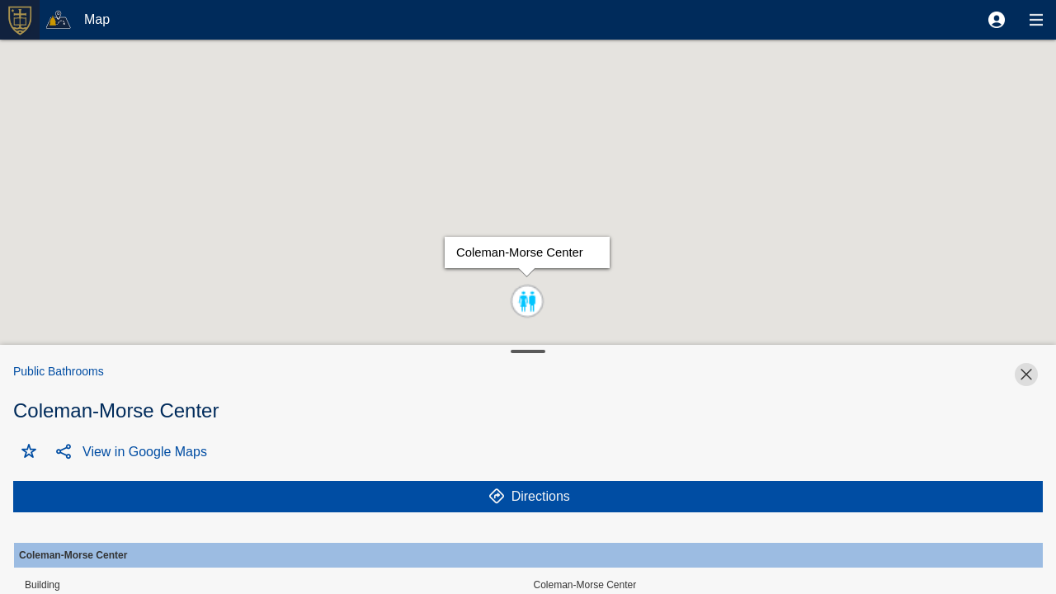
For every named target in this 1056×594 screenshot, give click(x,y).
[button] (996, 20)
